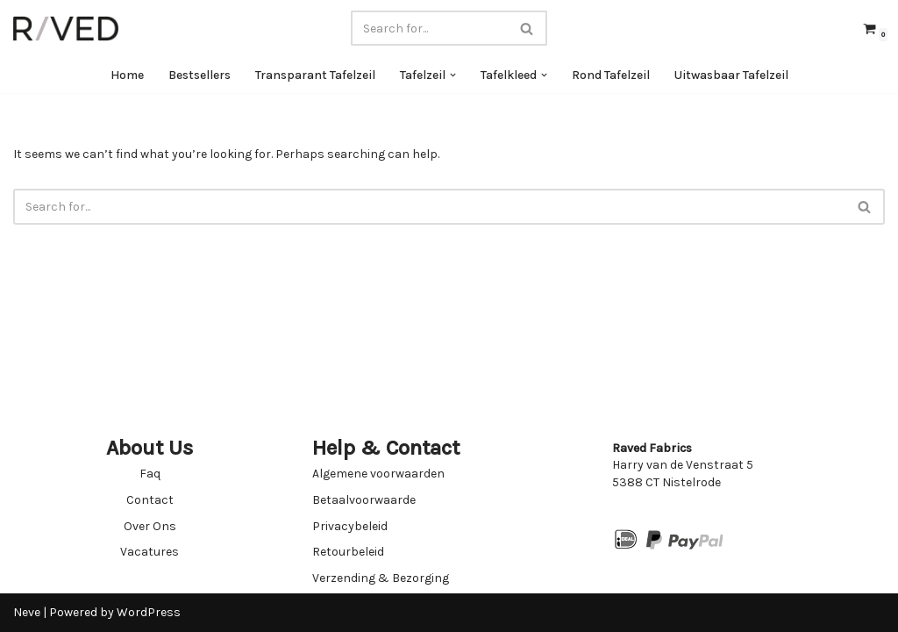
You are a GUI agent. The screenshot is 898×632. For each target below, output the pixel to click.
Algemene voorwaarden (378, 473)
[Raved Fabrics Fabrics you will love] (65, 28)
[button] (453, 75)
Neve (26, 612)
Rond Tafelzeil (611, 75)
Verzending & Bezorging (380, 578)
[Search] (429, 28)
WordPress (149, 612)
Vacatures (149, 551)
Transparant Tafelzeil (315, 75)
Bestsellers (199, 75)
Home (127, 75)
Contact (150, 499)
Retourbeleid (348, 551)
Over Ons (150, 526)
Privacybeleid (350, 526)
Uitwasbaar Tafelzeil (731, 75)
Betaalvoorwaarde (364, 499)
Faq (149, 473)
